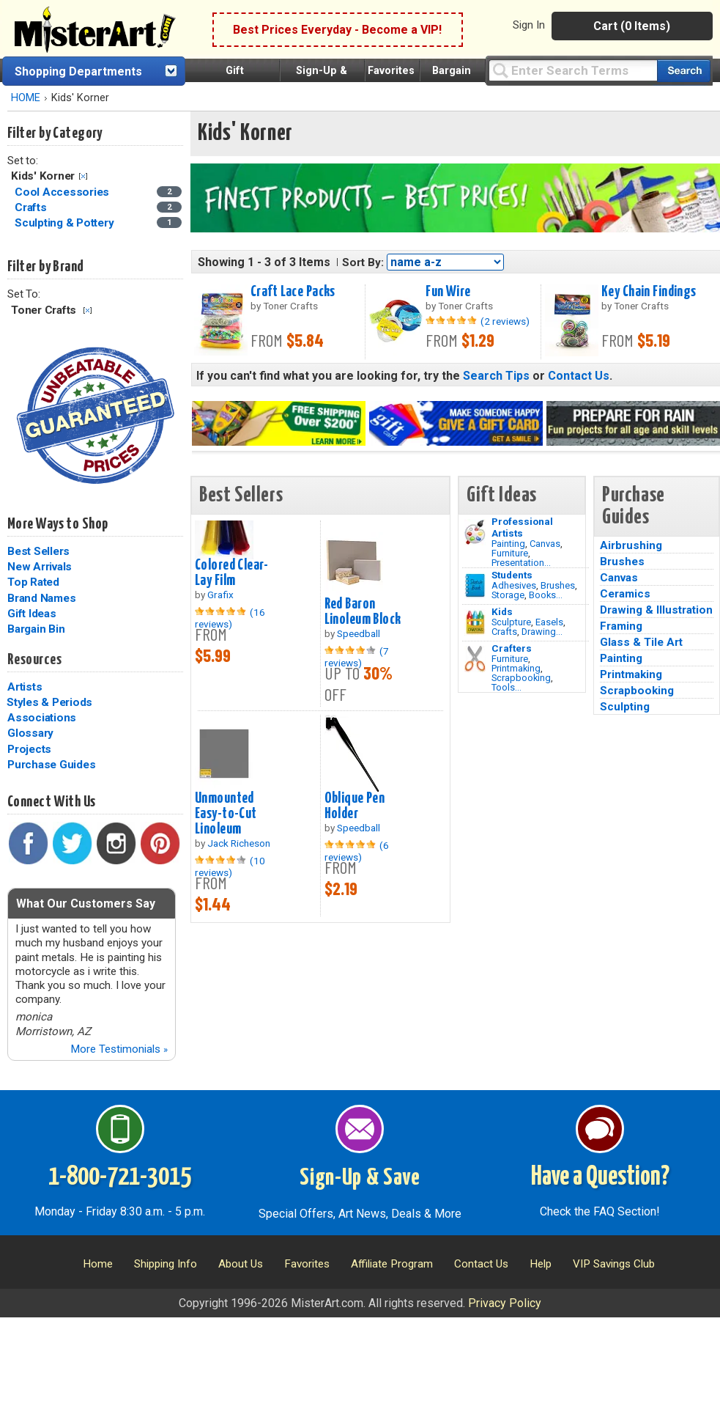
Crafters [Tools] (511, 648)
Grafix (220, 594)
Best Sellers (38, 551)
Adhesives (513, 585)
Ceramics (625, 593)
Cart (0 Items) (631, 26)
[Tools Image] (475, 659)
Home (98, 1263)
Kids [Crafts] (502, 611)
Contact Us (578, 376)
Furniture (509, 553)
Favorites (391, 71)
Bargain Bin (35, 629)
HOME (25, 98)
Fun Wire (448, 291)
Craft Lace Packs (292, 291)
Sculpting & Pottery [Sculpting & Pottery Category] (65, 222)
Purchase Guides (51, 764)
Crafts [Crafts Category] (32, 207)
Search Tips (496, 376)
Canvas (545, 543)
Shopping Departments (78, 71)
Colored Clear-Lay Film (231, 573)
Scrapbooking (521, 677)
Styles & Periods (49, 702)
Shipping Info (165, 1263)
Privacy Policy (504, 1303)
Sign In (529, 25)
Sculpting (625, 706)
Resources (34, 659)
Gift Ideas (31, 613)
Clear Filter (83, 176)
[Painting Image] (475, 532)
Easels (549, 622)
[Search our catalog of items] (683, 70)
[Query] (573, 70)
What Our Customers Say (85, 904)
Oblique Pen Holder (354, 806)
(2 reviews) (505, 321)
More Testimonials (119, 1049)
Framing (621, 626)
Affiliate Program (392, 1263)
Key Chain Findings (649, 291)
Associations (41, 717)
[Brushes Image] (475, 586)
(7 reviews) (356, 657)
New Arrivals (39, 566)
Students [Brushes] (511, 575)
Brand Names (41, 598)
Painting (508, 543)
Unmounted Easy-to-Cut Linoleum (226, 813)
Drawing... (542, 631)
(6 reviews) (356, 851)
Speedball (358, 633)
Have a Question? (600, 1177)
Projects (29, 749)
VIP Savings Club (614, 1263)
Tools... (506, 687)
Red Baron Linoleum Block (362, 612)
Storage (507, 594)
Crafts (504, 631)
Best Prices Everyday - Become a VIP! (337, 30)
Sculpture (511, 622)
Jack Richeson (238, 843)
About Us (240, 1263)
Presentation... (521, 562)
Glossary (30, 733)
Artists (24, 687)
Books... (546, 594)
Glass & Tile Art (641, 642)
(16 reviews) (230, 618)
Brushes (558, 585)
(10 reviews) (230, 866)
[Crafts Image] (475, 622)
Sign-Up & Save (360, 1178)
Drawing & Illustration (656, 610)
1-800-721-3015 (119, 1177)
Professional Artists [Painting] (522, 527)
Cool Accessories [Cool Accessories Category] (63, 192)
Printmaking (516, 668)
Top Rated (33, 582)
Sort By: (363, 262)
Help (541, 1263)
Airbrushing (631, 545)
